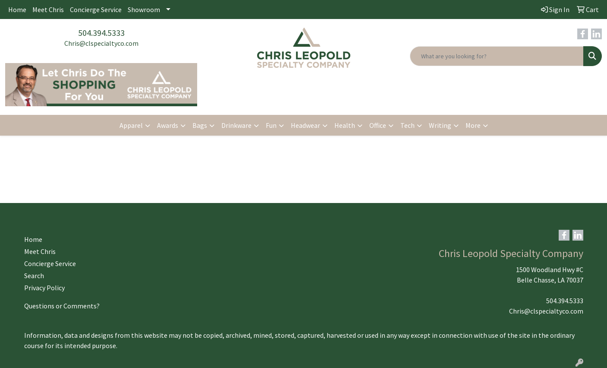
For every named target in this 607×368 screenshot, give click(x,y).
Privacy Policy (44, 287)
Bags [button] (199, 125)
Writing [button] (440, 125)
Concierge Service (96, 9)
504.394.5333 (101, 32)
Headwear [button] (305, 125)
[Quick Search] (497, 56)
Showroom (144, 9)
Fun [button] (271, 125)
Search (34, 275)
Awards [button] (167, 125)
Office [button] (377, 125)
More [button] (473, 125)
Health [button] (344, 125)
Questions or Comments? (62, 305)
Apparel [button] (131, 125)
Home (17, 9)
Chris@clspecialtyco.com (101, 43)
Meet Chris (48, 9)
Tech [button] (407, 125)
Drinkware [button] (236, 125)
